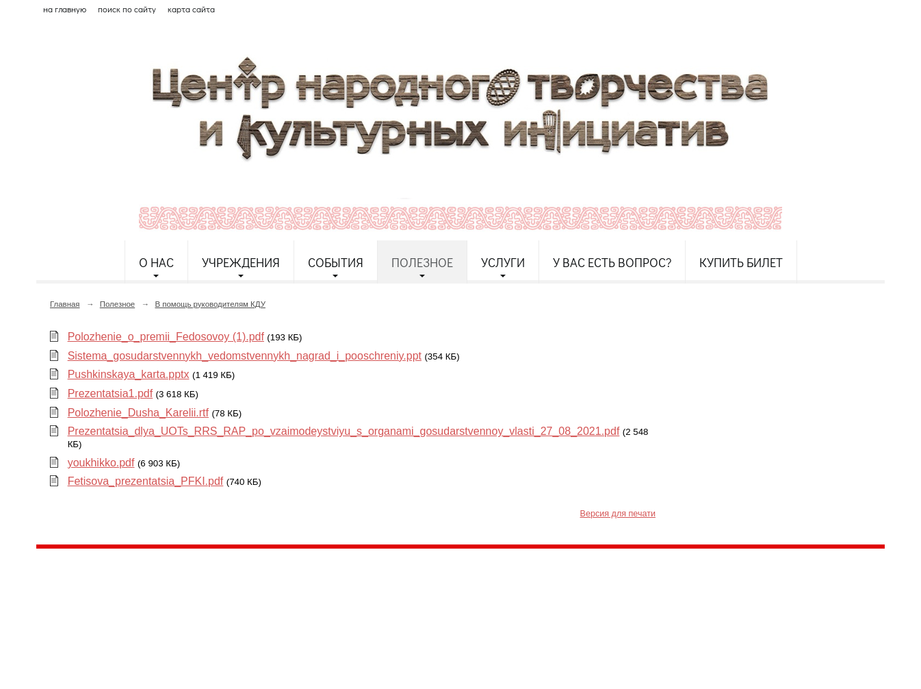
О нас (156, 262)
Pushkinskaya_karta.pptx (129, 374)
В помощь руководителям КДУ (210, 304)
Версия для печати (618, 513)
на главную (64, 8)
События (335, 262)
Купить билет (741, 262)
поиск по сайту (127, 8)
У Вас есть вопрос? (612, 262)
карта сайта (191, 8)
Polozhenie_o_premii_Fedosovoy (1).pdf (166, 336)
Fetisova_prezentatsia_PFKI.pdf (146, 481)
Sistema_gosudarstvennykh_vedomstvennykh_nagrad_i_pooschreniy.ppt (244, 356)
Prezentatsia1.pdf (110, 393)
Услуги (503, 262)
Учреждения (241, 262)
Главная (65, 304)
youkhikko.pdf (101, 462)
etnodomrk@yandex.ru (367, 609)
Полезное (422, 262)
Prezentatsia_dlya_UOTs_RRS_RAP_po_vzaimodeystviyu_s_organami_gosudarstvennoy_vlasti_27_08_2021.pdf (344, 431)
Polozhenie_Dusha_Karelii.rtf (138, 412)
